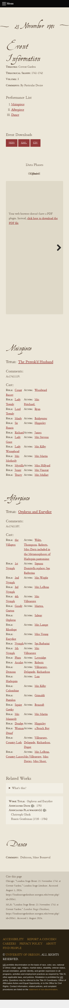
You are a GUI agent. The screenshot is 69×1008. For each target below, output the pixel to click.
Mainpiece (17, 104)
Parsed (43, 182)
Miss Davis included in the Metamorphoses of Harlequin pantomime (37, 563)
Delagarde (29, 680)
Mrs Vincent (42, 478)
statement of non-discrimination (43, 998)
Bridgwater (41, 426)
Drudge (19, 732)
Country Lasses (15, 765)
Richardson (43, 680)
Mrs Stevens (42, 445)
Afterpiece (17, 110)
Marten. (39, 614)
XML (24, 143)
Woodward (41, 398)
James (38, 441)
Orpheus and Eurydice (35, 520)
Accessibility (13, 947)
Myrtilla (19, 473)
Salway (38, 623)
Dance (15, 115)
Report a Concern (41, 947)
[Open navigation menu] (4, 3)
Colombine (12, 699)
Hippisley (40, 431)
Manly (18, 426)
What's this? (19, 796)
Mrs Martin (41, 464)
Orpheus (11, 628)
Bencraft (39, 713)
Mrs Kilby (40, 455)
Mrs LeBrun (42, 595)
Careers (9, 952)
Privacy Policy (31, 952)
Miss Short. (40, 769)
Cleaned (23, 182)
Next (57, 255)
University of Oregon (23, 963)
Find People (12, 956)
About (51, 952)
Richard (19, 441)
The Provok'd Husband (35, 371)
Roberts (42, 553)
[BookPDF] (34, 256)
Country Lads (14, 750)
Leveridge (40, 666)
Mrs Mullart (41, 483)
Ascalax (19, 670)
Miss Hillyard (42, 473)
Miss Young (41, 642)
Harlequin (11, 689)
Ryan (37, 417)
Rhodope (11, 638)
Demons (11, 680)
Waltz (38, 548)
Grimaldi (40, 703)
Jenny (18, 478)
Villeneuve (41, 675)
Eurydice (11, 647)
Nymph (19, 652)
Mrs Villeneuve (32, 765)
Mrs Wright (41, 586)
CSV (35, 143)
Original (43, 173)
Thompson (30, 553)
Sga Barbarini (42, 652)
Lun (37, 685)
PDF (23, 173)
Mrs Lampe (41, 633)
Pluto (18, 666)
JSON (12, 143)
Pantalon (10, 708)
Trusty (18, 483)
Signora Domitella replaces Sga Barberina (37, 576)
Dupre (27, 755)
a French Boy (42, 736)
